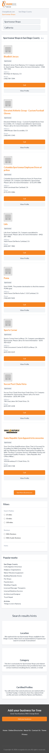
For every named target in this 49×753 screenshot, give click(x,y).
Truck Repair (8, 597)
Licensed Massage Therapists (14, 588)
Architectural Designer (12, 594)
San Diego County (25, 12)
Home (5, 730)
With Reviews (11, 534)
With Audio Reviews (13, 538)
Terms (43, 730)
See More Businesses (24, 493)
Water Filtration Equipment (13, 573)
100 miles (9, 522)
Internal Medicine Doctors (13, 591)
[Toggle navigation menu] (46, 4)
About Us (27, 730)
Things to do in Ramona (12, 604)
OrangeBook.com (8, 12)
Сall (24, 85)
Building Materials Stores (13, 576)
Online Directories (15, 730)
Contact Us (36, 730)
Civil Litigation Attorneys (13, 567)
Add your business (24, 719)
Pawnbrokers (8, 582)
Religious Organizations (12, 570)
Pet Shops (7, 579)
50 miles (9, 519)
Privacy (24, 734)
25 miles (9, 515)
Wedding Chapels (10, 585)
